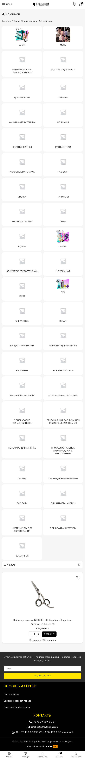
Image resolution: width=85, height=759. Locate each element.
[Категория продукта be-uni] (22, 37)
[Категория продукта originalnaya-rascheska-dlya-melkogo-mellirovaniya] (63, 414)
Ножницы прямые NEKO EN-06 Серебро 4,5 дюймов (42, 620)
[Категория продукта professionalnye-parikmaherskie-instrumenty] (63, 443)
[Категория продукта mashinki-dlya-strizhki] (22, 115)
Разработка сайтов (42, 746)
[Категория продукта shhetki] (22, 239)
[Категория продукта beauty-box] (22, 548)
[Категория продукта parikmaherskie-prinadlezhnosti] (22, 64)
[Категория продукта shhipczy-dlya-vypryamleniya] (63, 471)
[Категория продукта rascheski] (63, 164)
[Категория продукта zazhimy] (63, 90)
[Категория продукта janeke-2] (63, 239)
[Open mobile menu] (7, 4)
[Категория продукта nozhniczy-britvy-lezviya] (63, 388)
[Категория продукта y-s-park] (63, 313)
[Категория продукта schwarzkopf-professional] (22, 264)
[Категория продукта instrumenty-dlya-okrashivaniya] (22, 522)
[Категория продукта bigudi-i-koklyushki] (22, 338)
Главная (6, 21)
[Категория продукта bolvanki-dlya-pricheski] (63, 338)
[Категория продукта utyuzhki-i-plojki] (22, 214)
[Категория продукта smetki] (22, 189)
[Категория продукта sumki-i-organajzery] (63, 496)
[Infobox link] (74, 4)
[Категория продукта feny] (63, 214)
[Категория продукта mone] (63, 37)
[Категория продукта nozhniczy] (63, 115)
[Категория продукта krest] (22, 289)
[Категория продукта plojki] (22, 471)
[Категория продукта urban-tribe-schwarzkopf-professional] (22, 313)
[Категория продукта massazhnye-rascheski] (22, 388)
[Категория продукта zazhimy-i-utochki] (63, 363)
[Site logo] (42, 4)
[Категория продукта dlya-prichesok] (22, 90)
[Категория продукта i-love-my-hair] (63, 264)
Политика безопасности (17, 707)
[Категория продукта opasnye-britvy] (22, 140)
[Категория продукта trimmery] (63, 189)
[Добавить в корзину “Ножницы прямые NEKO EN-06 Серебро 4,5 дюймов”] (49, 634)
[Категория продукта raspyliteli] (63, 140)
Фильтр (11, 565)
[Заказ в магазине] (79, 565)
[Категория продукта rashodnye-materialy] (22, 164)
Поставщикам (11, 694)
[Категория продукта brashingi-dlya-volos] (63, 64)
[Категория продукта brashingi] (22, 363)
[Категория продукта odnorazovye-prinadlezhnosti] (22, 414)
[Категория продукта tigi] (63, 289)
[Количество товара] (34, 634)
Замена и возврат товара (17, 700)
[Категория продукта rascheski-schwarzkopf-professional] (22, 496)
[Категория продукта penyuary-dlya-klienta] (22, 443)
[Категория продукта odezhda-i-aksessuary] (63, 522)
